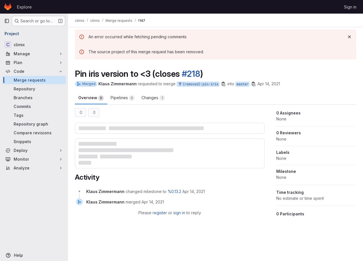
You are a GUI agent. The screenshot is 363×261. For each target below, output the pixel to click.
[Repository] (34, 89)
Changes (153, 98)
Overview (91, 98)
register (160, 212)
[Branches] (34, 98)
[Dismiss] (349, 36)
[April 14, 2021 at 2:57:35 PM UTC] (153, 202)
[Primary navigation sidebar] (6, 21)
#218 (191, 74)
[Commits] (34, 106)
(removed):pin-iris (198, 84)
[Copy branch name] (223, 83)
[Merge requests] (34, 80)
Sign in (350, 7)
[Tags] (34, 115)
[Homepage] (7, 6)
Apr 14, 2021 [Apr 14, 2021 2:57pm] (269, 83)
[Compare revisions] (34, 133)
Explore (24, 7)
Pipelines (123, 98)
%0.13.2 (174, 191)
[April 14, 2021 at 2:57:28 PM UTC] (193, 191)
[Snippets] (34, 141)
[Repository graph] (34, 124)
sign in (179, 212)
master (242, 84)
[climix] (34, 44)
